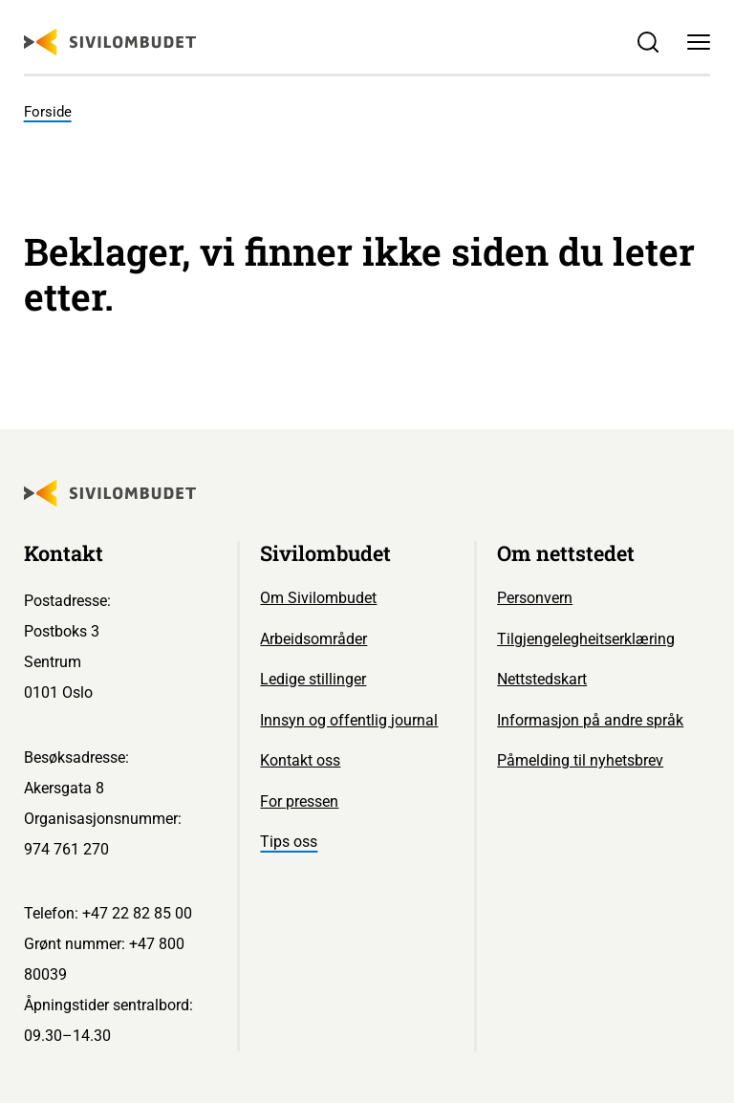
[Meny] (699, 42)
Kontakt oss (300, 760)
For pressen (299, 801)
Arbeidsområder (313, 639)
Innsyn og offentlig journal (349, 720)
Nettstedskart (542, 679)
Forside (48, 111)
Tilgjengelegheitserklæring (586, 639)
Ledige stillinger (313, 679)
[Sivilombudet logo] (110, 42)
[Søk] (647, 42)
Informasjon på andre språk (590, 720)
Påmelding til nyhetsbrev (580, 760)
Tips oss (288, 842)
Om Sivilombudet (318, 598)
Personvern (534, 598)
